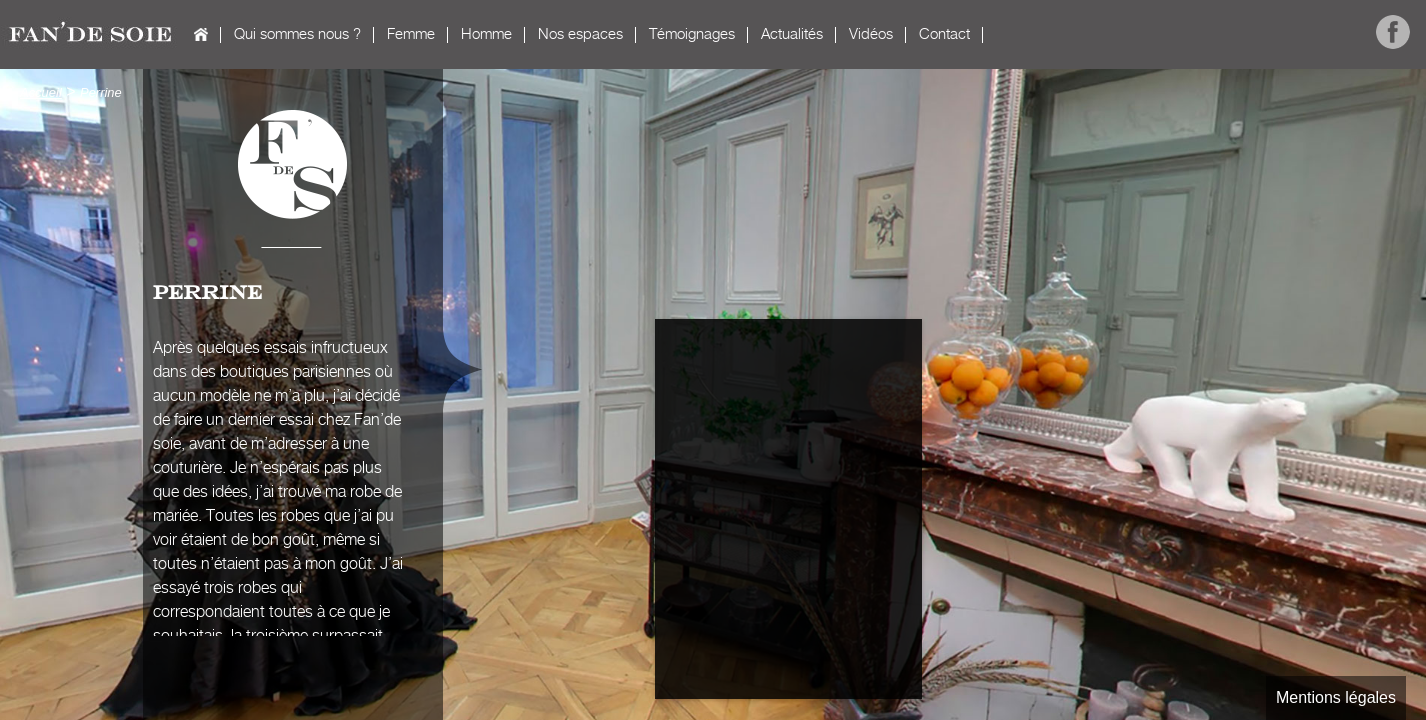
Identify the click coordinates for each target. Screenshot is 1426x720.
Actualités (792, 34)
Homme (486, 34)
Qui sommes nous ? (297, 34)
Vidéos (871, 34)
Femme (411, 34)
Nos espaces (580, 34)
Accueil (200, 34)
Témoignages (692, 34)
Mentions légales (1336, 697)
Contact (944, 34)
